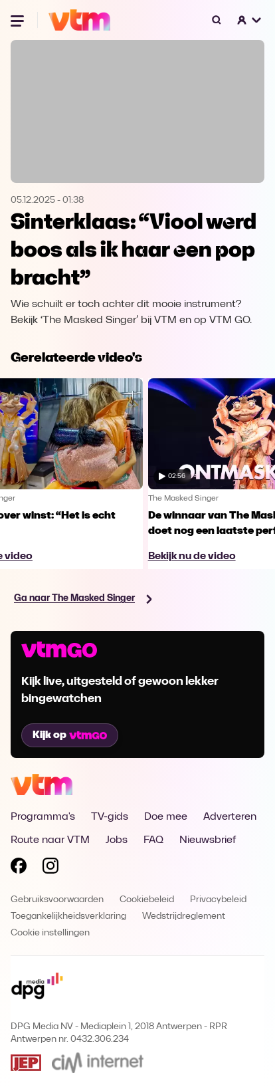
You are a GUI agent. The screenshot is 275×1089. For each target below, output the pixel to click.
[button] (249, 20)
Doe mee (165, 817)
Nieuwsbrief (207, 840)
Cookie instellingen (50, 933)
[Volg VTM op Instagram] (50, 868)
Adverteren (229, 817)
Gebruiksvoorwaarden (57, 900)
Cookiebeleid (147, 900)
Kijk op (70, 735)
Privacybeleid (218, 900)
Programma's (43, 817)
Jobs (117, 840)
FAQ (153, 840)
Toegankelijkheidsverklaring (68, 916)
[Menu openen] (19, 20)
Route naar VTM (50, 840)
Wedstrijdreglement (183, 916)
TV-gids (109, 817)
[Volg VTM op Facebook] (19, 868)
